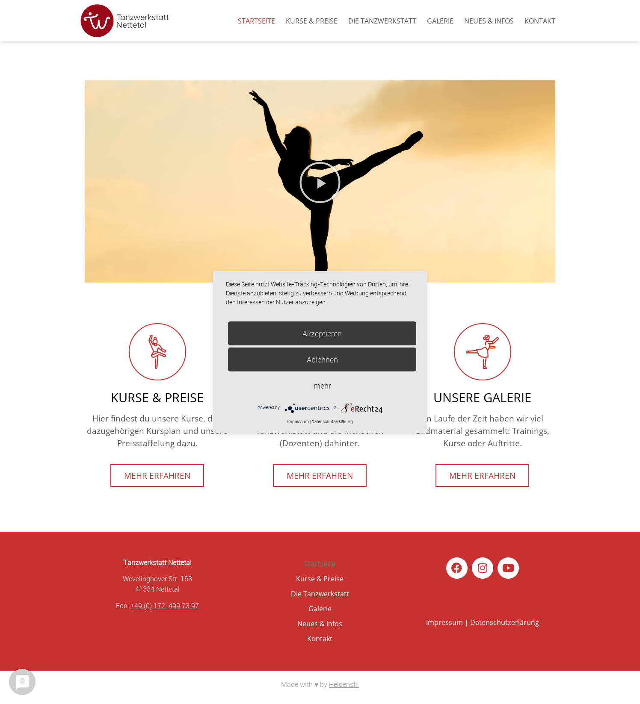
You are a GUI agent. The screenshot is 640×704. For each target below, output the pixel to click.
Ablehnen (322, 359)
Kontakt (539, 21)
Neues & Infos (489, 21)
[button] (320, 182)
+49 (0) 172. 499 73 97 (164, 605)
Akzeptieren (322, 333)
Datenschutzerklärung (332, 421)
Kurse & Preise (312, 21)
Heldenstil (344, 684)
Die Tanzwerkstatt (382, 21)
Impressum (444, 622)
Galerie (440, 21)
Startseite (256, 21)
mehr (322, 385)
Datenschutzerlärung (504, 622)
